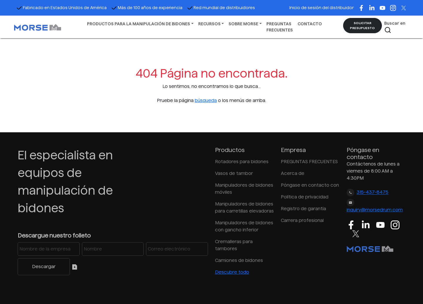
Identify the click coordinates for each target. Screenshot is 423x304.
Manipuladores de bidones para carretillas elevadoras (244, 207)
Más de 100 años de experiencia (146, 7)
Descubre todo (232, 272)
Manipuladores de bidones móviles (244, 189)
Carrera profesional (302, 220)
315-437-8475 (372, 192)
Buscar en (394, 27)
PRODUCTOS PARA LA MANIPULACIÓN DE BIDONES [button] (138, 23)
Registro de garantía (303, 208)
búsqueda (206, 100)
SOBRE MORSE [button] (243, 23)
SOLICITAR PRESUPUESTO (362, 25)
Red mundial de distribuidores (221, 7)
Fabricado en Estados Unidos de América (61, 7)
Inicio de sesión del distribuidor (321, 7)
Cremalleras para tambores (234, 245)
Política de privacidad (304, 196)
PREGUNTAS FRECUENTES (279, 26)
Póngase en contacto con (310, 185)
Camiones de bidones (239, 260)
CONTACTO (310, 23)
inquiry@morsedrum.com (375, 209)
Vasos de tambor (234, 173)
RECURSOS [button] (209, 23)
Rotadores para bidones (241, 161)
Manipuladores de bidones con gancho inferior (244, 226)
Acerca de (292, 173)
